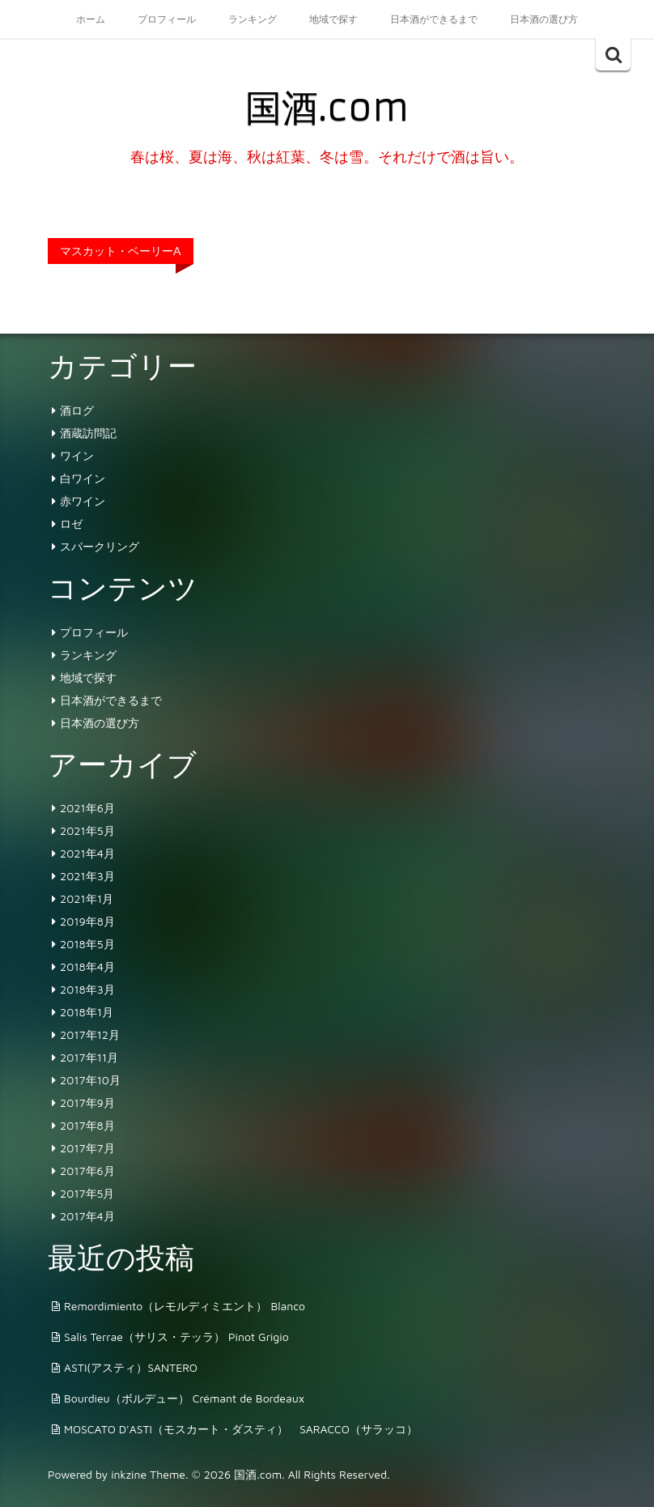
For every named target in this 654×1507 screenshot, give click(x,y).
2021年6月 (87, 808)
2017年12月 (90, 1034)
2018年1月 (86, 1012)
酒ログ (77, 410)
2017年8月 (87, 1125)
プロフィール (167, 19)
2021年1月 (86, 898)
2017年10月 (90, 1080)
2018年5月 (87, 944)
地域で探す (333, 19)
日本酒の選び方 (544, 19)
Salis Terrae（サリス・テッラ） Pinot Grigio (176, 1336)
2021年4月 (87, 853)
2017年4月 (87, 1216)
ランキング (252, 19)
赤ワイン (82, 501)
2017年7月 (87, 1148)
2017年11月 (89, 1057)
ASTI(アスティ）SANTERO (130, 1367)
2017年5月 (87, 1193)
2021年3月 (87, 876)
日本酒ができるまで (434, 19)
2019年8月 (87, 921)
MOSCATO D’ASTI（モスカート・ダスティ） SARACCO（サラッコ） (241, 1429)
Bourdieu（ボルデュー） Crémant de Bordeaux (184, 1398)
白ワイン (82, 478)
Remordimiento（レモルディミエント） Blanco (184, 1306)
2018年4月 (87, 966)
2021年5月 (87, 830)
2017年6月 (87, 1170)
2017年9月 (87, 1102)
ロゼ (71, 523)
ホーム (90, 19)
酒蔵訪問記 (88, 433)
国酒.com (327, 107)
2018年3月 (87, 989)
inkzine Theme (148, 1474)
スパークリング (99, 546)
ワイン (77, 455)
